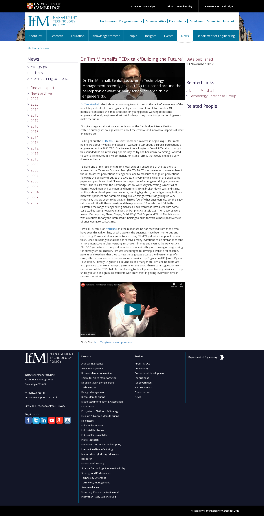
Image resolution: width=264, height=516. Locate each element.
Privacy (61, 405)
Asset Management (92, 368)
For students (177, 21)
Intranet (228, 21)
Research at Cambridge (219, 6)
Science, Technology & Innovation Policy (103, 468)
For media (213, 21)
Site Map (29, 405)
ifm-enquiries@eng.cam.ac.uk (41, 397)
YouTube (111, 229)
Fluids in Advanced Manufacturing (100, 416)
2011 (34, 153)
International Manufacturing (97, 449)
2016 (34, 126)
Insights (150, 36)
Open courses (143, 392)
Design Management (92, 392)
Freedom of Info (46, 405)
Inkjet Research (90, 439)
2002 (34, 203)
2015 (34, 131)
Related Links (200, 82)
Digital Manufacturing (93, 397)
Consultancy (141, 368)
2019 (34, 109)
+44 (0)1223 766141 (35, 392)
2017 (34, 120)
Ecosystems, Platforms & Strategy (100, 411)
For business (108, 21)
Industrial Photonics (92, 425)
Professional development (149, 373)
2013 (34, 142)
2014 (34, 137)
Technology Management (95, 482)
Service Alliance (90, 487)
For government (143, 382)
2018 (34, 115)
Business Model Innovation (96, 373)
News (187, 36)
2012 (34, 148)
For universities (156, 21)
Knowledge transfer (106, 36)
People (132, 36)
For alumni (196, 21)
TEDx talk (107, 141)
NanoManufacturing (92, 463)
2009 (34, 164)
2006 (34, 181)
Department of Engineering (216, 36)
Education (78, 36)
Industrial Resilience (92, 430)
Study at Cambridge (143, 6)
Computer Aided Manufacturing (98, 377)
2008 (34, 170)
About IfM (36, 36)
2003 (34, 197)
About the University (179, 6)
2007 (34, 175)
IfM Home (33, 48)
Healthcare (87, 420)
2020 (34, 104)
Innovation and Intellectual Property (101, 444)
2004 (34, 192)
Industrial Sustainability (94, 435)
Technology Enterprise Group (212, 96)
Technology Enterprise (93, 477)
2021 (34, 98)
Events (168, 36)
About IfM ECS (142, 363)
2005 (34, 186)
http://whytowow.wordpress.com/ (114, 342)
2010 (34, 159)
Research (56, 36)
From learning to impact (49, 78)
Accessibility (197, 510)
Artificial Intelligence (92, 363)
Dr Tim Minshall (89, 104)
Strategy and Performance (96, 473)
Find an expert (42, 87)
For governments (130, 21)
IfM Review (38, 67)
